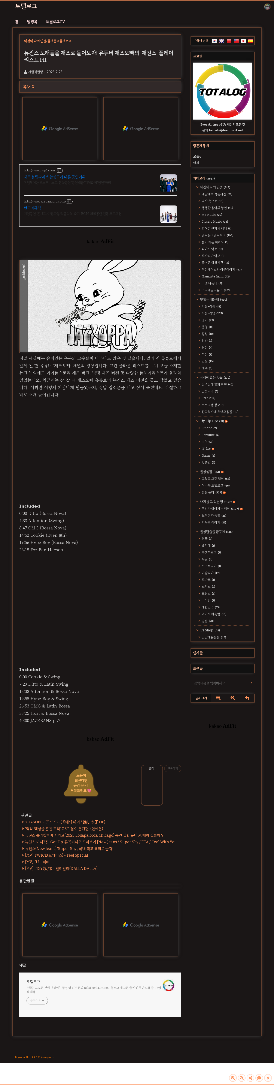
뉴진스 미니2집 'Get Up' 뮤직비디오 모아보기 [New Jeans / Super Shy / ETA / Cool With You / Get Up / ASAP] (115, 842)
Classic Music (214, 221)
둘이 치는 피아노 (214, 242)
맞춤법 (208, 462)
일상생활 (211, 472)
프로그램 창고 (213, 405)
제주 (206, 368)
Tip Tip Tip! (214, 421)
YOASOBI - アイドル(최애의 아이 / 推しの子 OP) (65, 822)
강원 (207, 334)
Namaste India (215, 276)
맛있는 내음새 (213, 299)
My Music (211, 215)
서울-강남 (212, 313)
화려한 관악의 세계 (216, 228)
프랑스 (208, 593)
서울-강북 (211, 306)
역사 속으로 (212, 201)
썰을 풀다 (213, 492)
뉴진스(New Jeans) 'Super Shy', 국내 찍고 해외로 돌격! (69, 848)
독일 (206, 559)
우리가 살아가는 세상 (222, 509)
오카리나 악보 (213, 256)
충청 (207, 327)
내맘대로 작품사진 (216, 194)
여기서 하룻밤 (213, 614)
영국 (206, 539)
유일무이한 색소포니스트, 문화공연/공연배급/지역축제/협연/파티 (67, 183)
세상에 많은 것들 (215, 377)
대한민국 (210, 607)
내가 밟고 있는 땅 (217, 502)
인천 (207, 361)
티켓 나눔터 (211, 283)
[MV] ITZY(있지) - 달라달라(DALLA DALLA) (61, 868)
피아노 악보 (212, 249)
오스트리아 (211, 566)
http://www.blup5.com (39, 170)
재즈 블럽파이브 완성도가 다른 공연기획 (54, 177)
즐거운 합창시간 (215, 263)
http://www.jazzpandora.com (44, 201)
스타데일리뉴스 (216, 290)
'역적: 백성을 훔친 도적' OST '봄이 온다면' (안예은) (64, 828)
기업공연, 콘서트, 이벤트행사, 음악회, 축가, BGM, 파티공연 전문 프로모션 (72, 214)
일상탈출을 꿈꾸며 (216, 532)
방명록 (32, 21)
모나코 (208, 580)
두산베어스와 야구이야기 (221, 269)
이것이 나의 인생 (215, 187)
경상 (206, 347)
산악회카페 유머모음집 (219, 412)
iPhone (209, 428)
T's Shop (210, 630)
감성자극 (209, 391)
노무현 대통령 (213, 515)
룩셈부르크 (211, 552)
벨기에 (208, 545)
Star (208, 398)
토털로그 (26, 6)
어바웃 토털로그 (215, 485)
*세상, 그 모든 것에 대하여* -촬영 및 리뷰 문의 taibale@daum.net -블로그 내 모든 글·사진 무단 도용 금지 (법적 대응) (94, 990)
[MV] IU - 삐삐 (37, 862)
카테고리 (204, 178)
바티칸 (208, 600)
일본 (207, 621)
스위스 (208, 587)
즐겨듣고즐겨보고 (217, 235)
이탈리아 (210, 573)
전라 (206, 341)
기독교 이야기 (213, 522)
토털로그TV (55, 21)
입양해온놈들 (213, 637)
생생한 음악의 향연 (217, 208)
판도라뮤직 (32, 208)
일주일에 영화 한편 (217, 384)
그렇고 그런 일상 (215, 479)
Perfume (210, 435)
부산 (206, 354)
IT (207, 449)
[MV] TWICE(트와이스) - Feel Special (56, 855)
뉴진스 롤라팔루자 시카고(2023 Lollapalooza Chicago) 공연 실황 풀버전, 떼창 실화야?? (94, 835)
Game (208, 455)
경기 (207, 320)
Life (207, 442)
